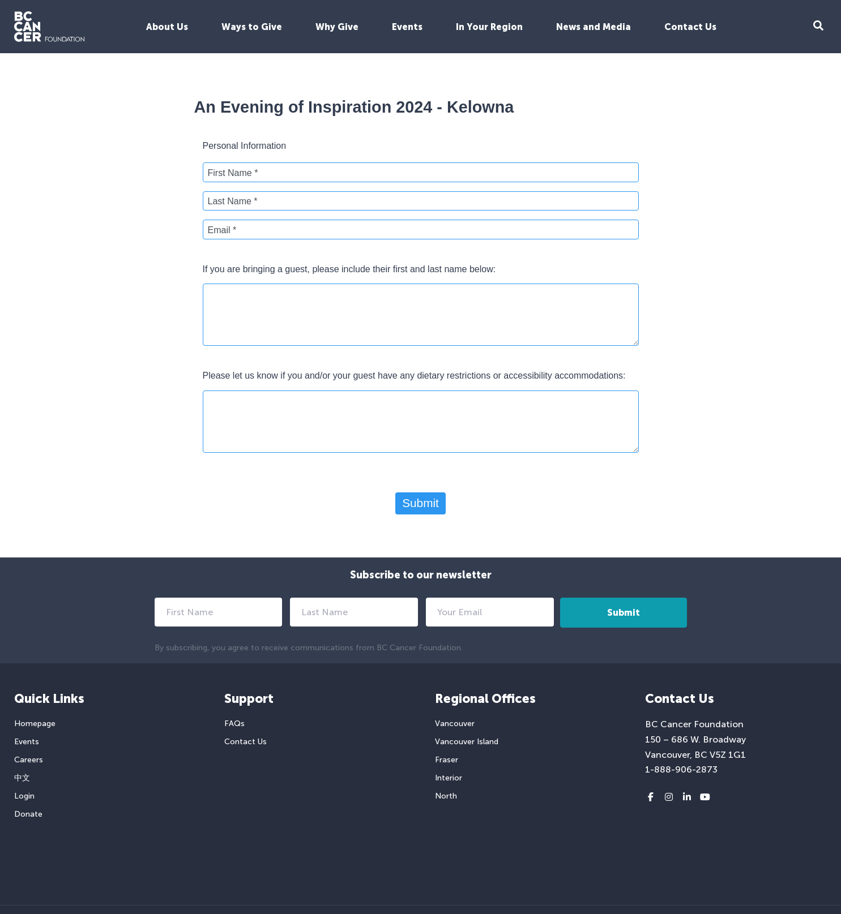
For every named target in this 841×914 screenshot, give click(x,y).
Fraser (446, 760)
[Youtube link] (705, 797)
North (446, 796)
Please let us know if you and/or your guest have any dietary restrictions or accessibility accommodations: (414, 375)
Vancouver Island (466, 741)
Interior (448, 778)
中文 (22, 778)
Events (407, 27)
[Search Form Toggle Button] (818, 26)
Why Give (336, 27)
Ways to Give (251, 27)
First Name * (233, 173)
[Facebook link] (650, 797)
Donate (28, 814)
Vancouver (455, 723)
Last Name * (233, 201)
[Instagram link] (668, 797)
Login (24, 796)
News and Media (593, 27)
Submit (420, 502)
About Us (167, 27)
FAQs (234, 723)
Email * (222, 230)
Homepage (35, 723)
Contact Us (690, 27)
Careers (28, 760)
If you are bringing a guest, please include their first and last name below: (349, 269)
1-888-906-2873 (681, 769)
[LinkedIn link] (687, 797)
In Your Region (489, 27)
